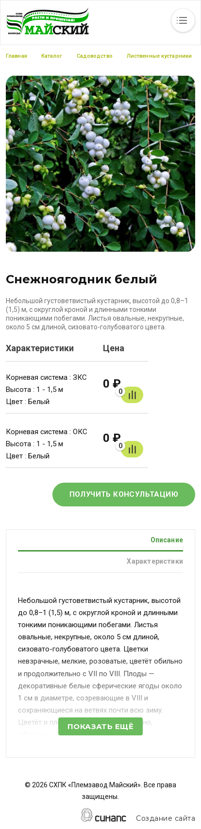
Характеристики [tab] (155, 561)
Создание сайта (165, 818)
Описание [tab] (167, 540)
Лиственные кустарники (159, 56)
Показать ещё (100, 726)
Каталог (52, 56)
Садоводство (95, 56)
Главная (16, 56)
